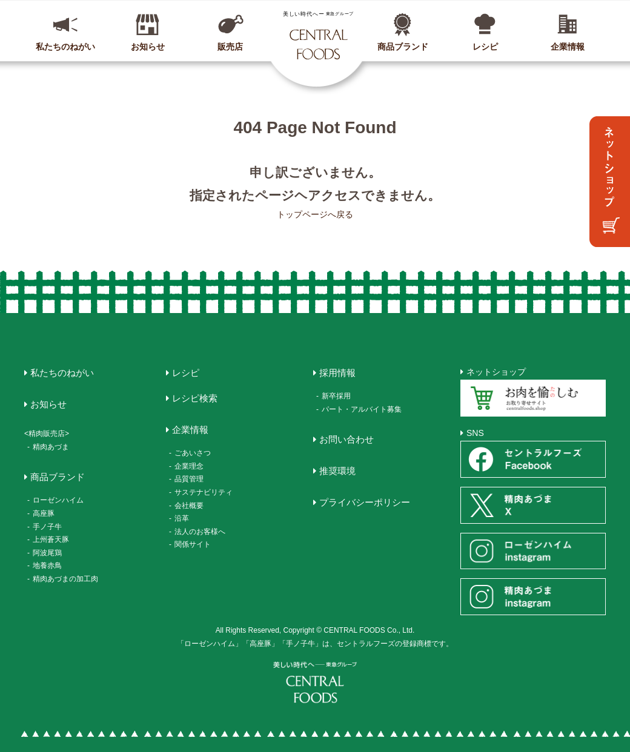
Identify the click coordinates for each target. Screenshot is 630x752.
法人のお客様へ (199, 531)
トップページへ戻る (315, 214)
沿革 (181, 518)
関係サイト (192, 544)
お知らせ (148, 46)
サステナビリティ (203, 492)
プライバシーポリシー (364, 502)
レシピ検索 (194, 398)
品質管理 (189, 479)
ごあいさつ (192, 453)
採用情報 (337, 373)
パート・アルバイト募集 (362, 409)
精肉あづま (51, 447)
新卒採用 (336, 396)
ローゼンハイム (58, 500)
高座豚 (44, 513)
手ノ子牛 (47, 527)
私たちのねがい (65, 46)
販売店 (230, 46)
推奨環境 (337, 471)
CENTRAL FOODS (318, 35)
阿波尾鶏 (47, 553)
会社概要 (189, 505)
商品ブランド (402, 46)
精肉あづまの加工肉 (65, 579)
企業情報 (568, 46)
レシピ (485, 46)
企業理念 (189, 466)
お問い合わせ (346, 439)
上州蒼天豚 (51, 539)
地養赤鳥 (47, 565)
